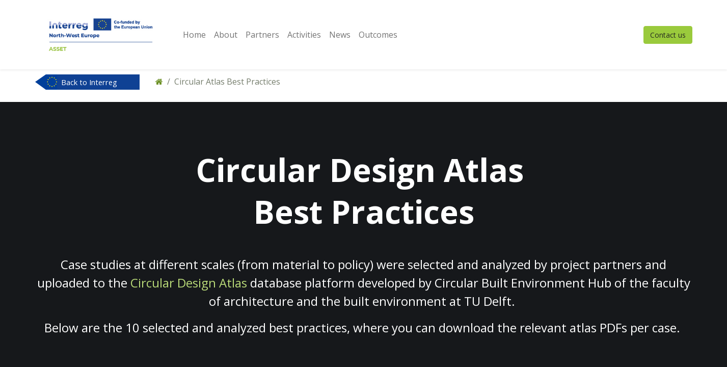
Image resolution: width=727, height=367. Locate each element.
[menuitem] (194, 34)
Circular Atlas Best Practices (227, 81)
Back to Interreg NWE (89, 83)
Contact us (668, 35)
